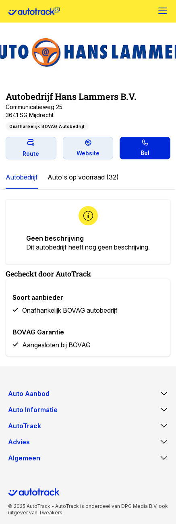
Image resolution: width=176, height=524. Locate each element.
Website (88, 148)
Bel (145, 147)
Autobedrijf (22, 177)
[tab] (22, 177)
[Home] (34, 11)
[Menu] (163, 11)
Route (31, 147)
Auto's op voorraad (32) (83, 177)
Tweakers (50, 513)
